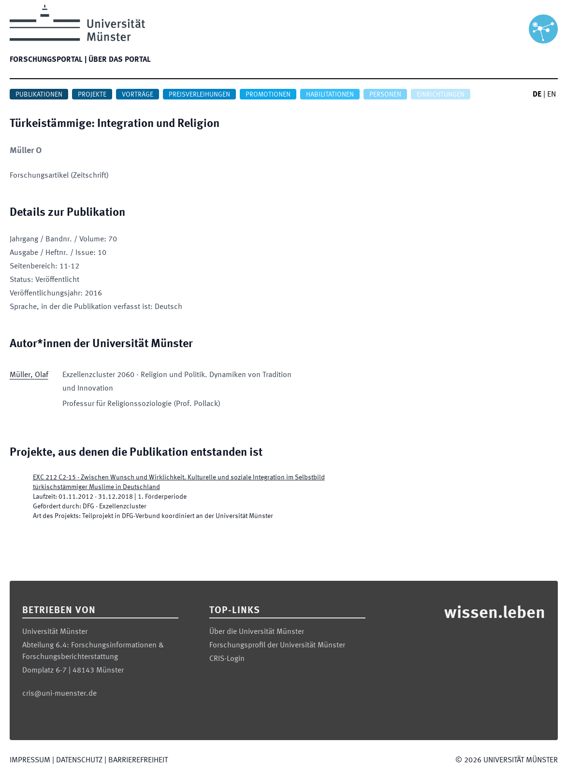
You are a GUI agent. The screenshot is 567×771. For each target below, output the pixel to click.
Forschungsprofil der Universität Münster (277, 645)
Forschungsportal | (48, 60)
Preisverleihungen (199, 94)
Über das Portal (119, 60)
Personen (385, 94)
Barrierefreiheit (138, 760)
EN (551, 94)
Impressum (30, 760)
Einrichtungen (441, 94)
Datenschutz (79, 760)
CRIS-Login (227, 659)
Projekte (92, 94)
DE (537, 94)
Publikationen (38, 94)
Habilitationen (330, 94)
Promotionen (268, 94)
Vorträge (137, 94)
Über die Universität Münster (256, 632)
